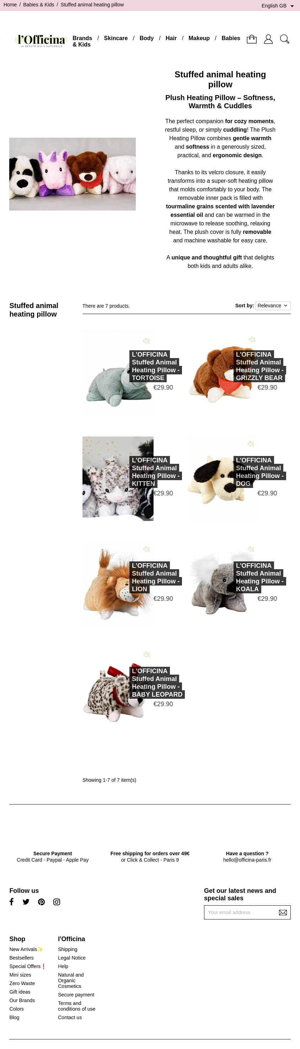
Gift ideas (19, 992)
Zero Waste (22, 983)
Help (63, 966)
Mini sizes (20, 975)
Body (147, 38)
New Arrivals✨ (26, 949)
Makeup (199, 38)
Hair (171, 38)
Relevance (273, 306)
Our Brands (22, 1000)
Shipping (67, 949)
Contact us (70, 1017)
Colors (16, 1009)
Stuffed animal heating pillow (33, 310)
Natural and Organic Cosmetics (71, 980)
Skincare (116, 38)
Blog (14, 1017)
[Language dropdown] (279, 6)
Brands (82, 38)
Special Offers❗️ (28, 966)
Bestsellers (21, 958)
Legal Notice (72, 958)
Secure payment (76, 995)
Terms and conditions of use (76, 1006)
